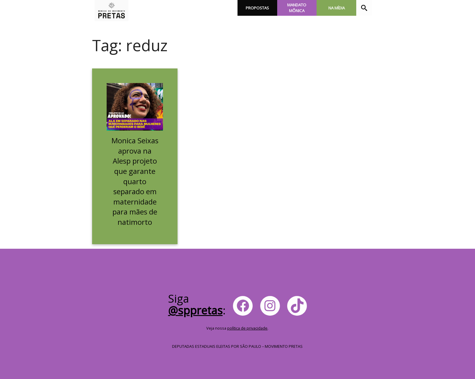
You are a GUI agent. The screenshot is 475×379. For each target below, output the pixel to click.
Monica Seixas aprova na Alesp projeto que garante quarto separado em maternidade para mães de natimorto (134, 181)
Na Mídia (336, 8)
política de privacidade (247, 328)
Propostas (257, 8)
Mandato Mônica (296, 7)
